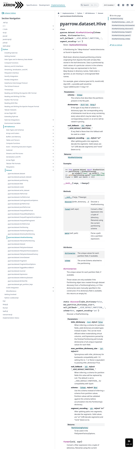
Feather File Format (11, 105)
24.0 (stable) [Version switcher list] (108, 5)
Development (44, 5)
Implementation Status (11, 368)
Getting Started (9, 56)
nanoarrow (7, 365)
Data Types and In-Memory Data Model (15, 60)
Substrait (9, 160)
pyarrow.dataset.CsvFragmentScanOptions (19, 211)
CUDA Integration (12, 338)
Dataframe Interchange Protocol (15, 85)
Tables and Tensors (13, 148)
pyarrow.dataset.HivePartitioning (19, 266)
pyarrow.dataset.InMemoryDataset (20, 324)
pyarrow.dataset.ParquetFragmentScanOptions (20, 236)
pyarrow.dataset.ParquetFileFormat (20, 224)
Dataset (9, 180)
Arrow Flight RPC (10, 121)
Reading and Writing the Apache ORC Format (17, 97)
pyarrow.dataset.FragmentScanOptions (20, 305)
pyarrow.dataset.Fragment (17, 301)
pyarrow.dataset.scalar (16, 197)
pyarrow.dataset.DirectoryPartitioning (19, 260)
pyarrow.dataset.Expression (17, 319)
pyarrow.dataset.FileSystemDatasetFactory (19, 293)
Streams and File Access (14, 163)
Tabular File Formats (13, 174)
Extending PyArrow (11, 124)
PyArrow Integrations (12, 127)
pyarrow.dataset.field (15, 194)
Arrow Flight (10, 170)
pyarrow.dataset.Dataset (16, 277)
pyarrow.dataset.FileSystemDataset (19, 281)
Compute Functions (11, 65)
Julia (4, 43)
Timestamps (8, 92)
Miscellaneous (11, 341)
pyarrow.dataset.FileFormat (17, 204)
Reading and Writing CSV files (14, 101)
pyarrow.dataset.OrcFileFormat (19, 247)
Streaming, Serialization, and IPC (16, 72)
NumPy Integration (11, 79)
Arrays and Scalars (12, 141)
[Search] (89, 5)
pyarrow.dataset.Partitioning (18, 250)
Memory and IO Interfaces (13, 69)
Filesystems (10, 177)
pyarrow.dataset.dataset (16, 184)
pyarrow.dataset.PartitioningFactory (20, 254)
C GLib (5, 29)
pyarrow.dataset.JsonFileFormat (19, 220)
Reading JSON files (11, 108)
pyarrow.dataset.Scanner (17, 316)
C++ (4, 26)
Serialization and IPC (13, 167)
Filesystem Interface (11, 75)
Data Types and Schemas (15, 137)
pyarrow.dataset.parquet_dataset (19, 187)
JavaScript (6, 39)
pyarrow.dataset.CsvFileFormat (19, 207)
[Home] (37, 13)
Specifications (31, 5)
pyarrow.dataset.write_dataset (18, 200)
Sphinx (16, 446)
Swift (4, 361)
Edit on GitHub (116, 45)
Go (4, 33)
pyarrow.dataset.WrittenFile (17, 329)
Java (4, 36)
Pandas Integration (11, 82)
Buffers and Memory (13, 144)
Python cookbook (10, 348)
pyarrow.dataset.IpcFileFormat (18, 216)
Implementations (58, 5)
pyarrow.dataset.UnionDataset (18, 298)
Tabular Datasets (10, 117)
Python (5, 49)
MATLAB (6, 46)
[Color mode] (118, 5)
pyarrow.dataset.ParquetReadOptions (20, 230)
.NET (4, 23)
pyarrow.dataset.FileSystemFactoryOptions (20, 287)
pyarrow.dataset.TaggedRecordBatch (20, 311)
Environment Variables (12, 131)
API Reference (9, 134)
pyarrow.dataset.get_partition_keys (20, 333)
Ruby (4, 355)
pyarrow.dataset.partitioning (18, 190)
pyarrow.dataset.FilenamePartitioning (19, 272)
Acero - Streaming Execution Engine (16, 155)
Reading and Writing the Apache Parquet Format (15, 113)
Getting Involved (10, 345)
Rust (4, 358)
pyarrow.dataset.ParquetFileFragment (19, 242)
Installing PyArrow (10, 53)
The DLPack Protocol (11, 89)
